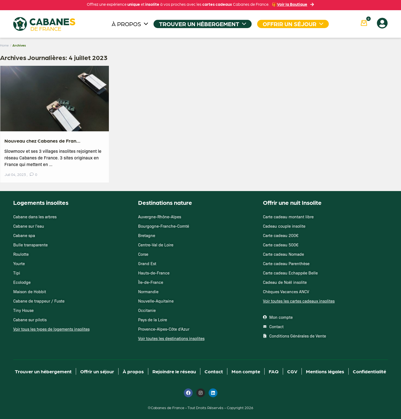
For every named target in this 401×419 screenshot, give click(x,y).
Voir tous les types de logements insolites (51, 329)
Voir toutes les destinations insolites (171, 338)
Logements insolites (40, 202)
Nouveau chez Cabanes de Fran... (42, 140)
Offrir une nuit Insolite (292, 202)
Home (4, 45)
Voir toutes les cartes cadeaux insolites (299, 301)
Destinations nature (165, 202)
